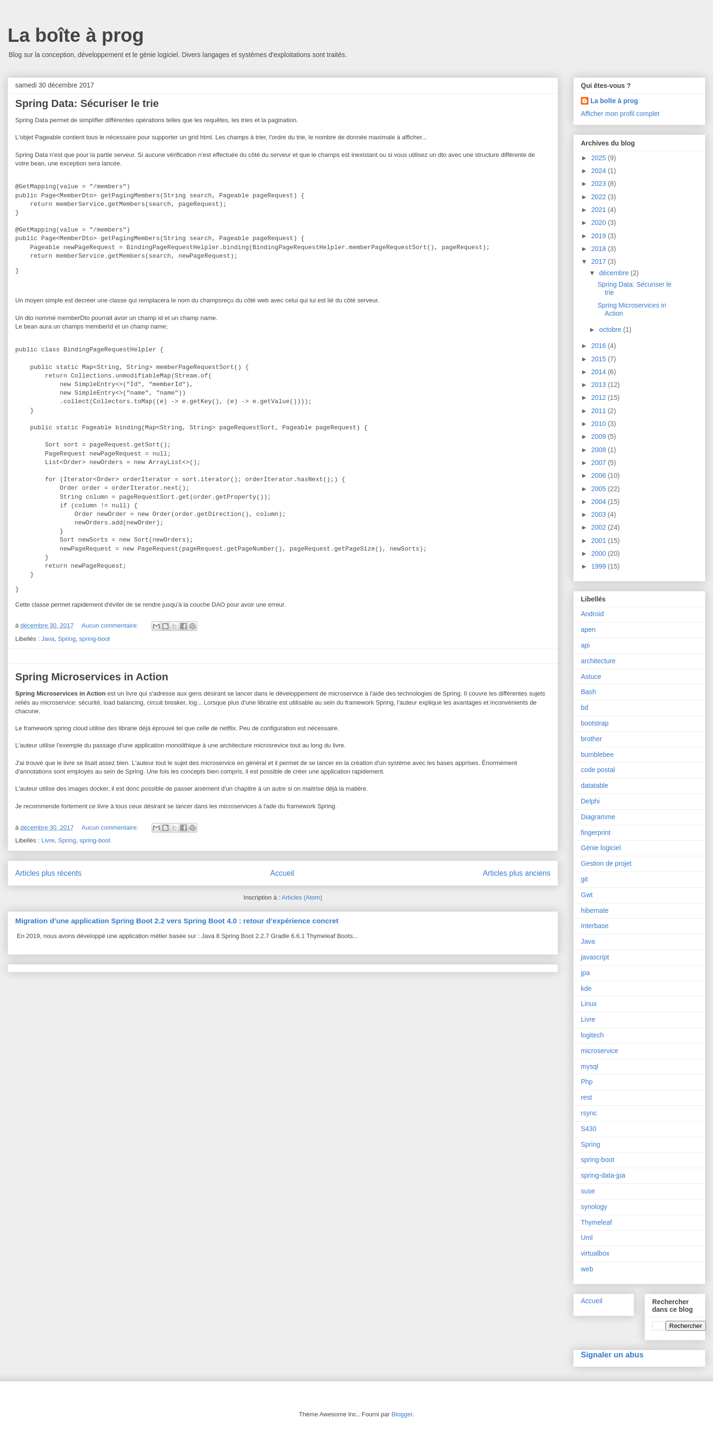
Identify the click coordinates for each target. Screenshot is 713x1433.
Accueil (282, 873)
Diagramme (598, 817)
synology (594, 1206)
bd (584, 707)
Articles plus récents (48, 873)
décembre (614, 273)
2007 (599, 462)
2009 (599, 436)
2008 (599, 450)
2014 (599, 372)
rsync (589, 1113)
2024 (599, 170)
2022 (599, 197)
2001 (599, 540)
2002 (599, 527)
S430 (589, 1129)
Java (47, 638)
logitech (592, 1035)
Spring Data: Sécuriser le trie (87, 103)
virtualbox (595, 1253)
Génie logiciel (601, 848)
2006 (599, 475)
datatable (594, 785)
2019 (599, 236)
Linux (589, 1003)
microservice (599, 1051)
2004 (599, 501)
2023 (599, 183)
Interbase (594, 926)
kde (586, 988)
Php (587, 1081)
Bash (588, 692)
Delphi (590, 801)
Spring (67, 638)
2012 (599, 397)
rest (586, 1097)
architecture (598, 661)
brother (591, 739)
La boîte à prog (76, 35)
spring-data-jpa (603, 1175)
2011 (599, 411)
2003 (599, 514)
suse (588, 1191)
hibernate (594, 910)
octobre (611, 329)
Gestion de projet (606, 863)
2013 (599, 384)
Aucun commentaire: (111, 625)
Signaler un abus (612, 1354)
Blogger (402, 1414)
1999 (599, 566)
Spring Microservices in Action (91, 677)
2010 (599, 423)
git (584, 879)
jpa (585, 973)
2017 (599, 261)
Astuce (591, 676)
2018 (599, 248)
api (585, 645)
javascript (595, 957)
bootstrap (594, 723)
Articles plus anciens (516, 873)
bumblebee (597, 754)
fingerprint (595, 832)
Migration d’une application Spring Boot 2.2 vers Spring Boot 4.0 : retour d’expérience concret (176, 921)
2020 (599, 222)
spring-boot (94, 638)
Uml (587, 1237)
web (587, 1269)
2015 (599, 359)
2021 (599, 209)
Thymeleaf (596, 1222)
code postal (598, 770)
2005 (599, 489)
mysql (589, 1066)
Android (592, 614)
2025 (599, 158)
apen (588, 629)
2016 (599, 345)
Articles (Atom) (301, 897)
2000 (599, 553)
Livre (48, 840)
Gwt (587, 895)
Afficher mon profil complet (620, 113)
